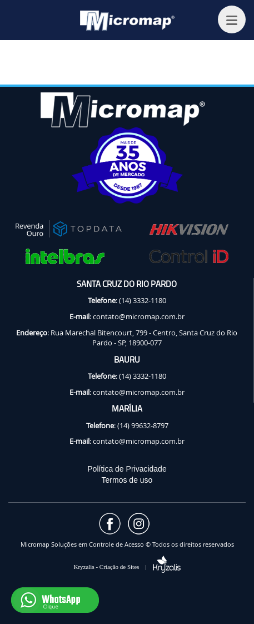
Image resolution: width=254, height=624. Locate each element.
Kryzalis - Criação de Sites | (126, 566)
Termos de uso (127, 480)
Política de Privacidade (126, 468)
